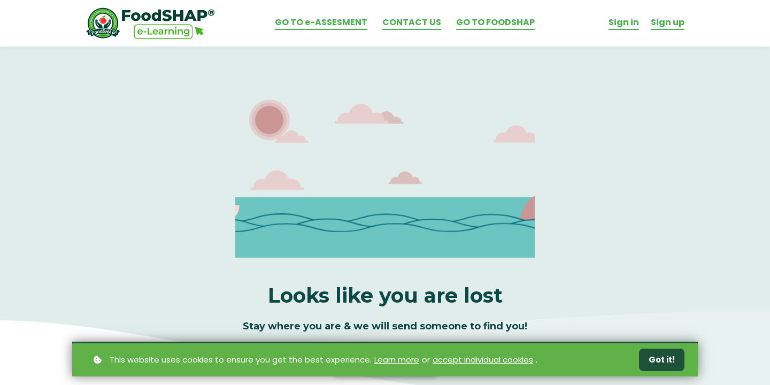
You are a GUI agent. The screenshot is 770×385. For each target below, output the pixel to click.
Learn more (396, 359)
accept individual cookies (483, 359)
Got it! (662, 359)
